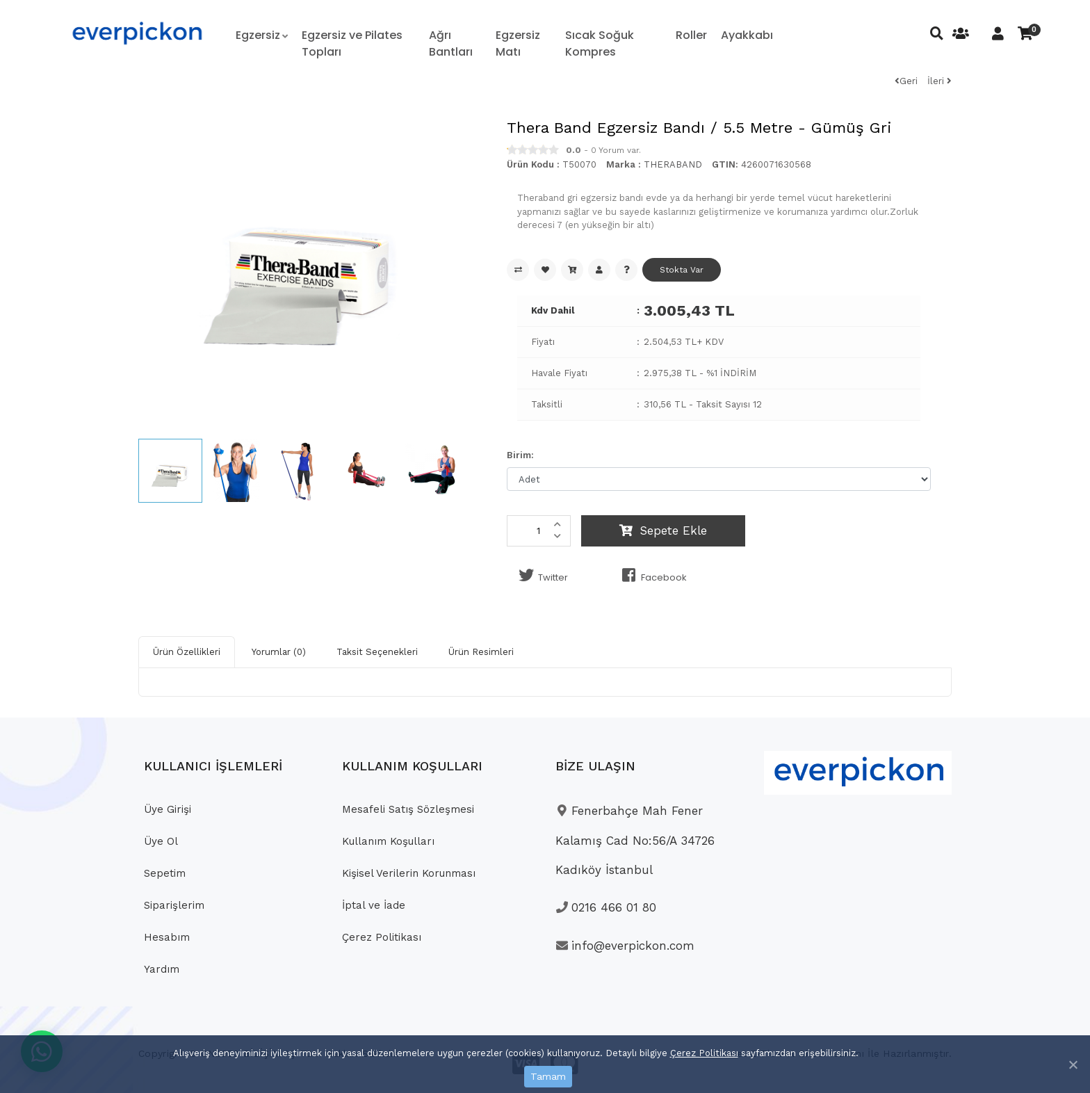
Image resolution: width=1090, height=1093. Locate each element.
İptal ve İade (373, 905)
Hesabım (167, 937)
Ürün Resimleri (481, 652)
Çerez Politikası (704, 1053)
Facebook (652, 575)
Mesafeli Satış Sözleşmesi (408, 809)
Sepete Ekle (663, 530)
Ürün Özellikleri (186, 652)
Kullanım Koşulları (388, 841)
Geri (906, 81)
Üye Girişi (167, 809)
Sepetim (165, 873)
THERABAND (673, 164)
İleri (939, 81)
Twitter (541, 575)
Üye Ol (161, 841)
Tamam (548, 1076)
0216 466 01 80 (605, 907)
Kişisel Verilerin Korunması (408, 873)
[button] (262, 35)
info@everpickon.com (624, 946)
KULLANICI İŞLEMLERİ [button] (213, 766)
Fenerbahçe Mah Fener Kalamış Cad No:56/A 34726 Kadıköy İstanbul (635, 840)
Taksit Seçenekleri (377, 652)
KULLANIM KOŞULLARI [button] (412, 766)
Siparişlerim (174, 905)
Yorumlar (279, 652)
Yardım (161, 969)
